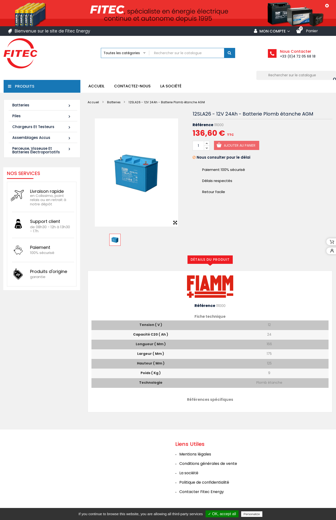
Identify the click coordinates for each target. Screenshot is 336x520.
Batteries (42, 105)
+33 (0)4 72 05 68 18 (298, 56)
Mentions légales (195, 454)
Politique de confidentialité (204, 482)
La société (170, 86)
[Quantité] (198, 145)
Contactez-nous (132, 86)
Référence (203, 125)
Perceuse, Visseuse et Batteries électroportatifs (42, 150)
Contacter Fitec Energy (201, 491)
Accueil (96, 86)
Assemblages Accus (42, 138)
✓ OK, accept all (222, 514)
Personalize (252, 514)
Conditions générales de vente (208, 463)
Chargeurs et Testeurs (42, 127)
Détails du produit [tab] (210, 259)
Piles (42, 116)
